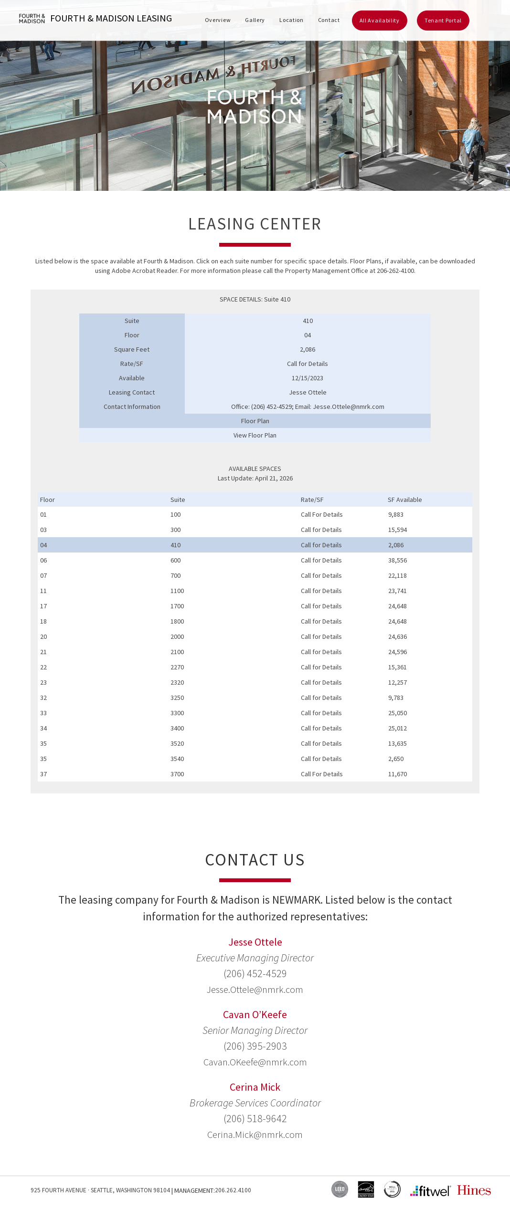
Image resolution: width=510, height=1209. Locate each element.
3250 (177, 697)
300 (175, 529)
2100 (177, 651)
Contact (329, 19)
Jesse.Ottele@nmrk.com (255, 989)
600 (175, 560)
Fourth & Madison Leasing (95, 18)
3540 (177, 758)
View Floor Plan (255, 435)
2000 (177, 636)
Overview (218, 19)
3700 (177, 774)
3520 (177, 743)
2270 (177, 667)
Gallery (255, 19)
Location (291, 19)
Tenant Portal (443, 20)
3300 (177, 713)
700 (175, 575)
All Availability (380, 20)
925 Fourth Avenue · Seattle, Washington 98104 (103, 1190)
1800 (177, 621)
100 (175, 514)
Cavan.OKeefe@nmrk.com (255, 1061)
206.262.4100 (238, 1190)
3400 (177, 728)
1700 (177, 606)
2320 (177, 682)
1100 (177, 590)
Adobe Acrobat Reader (144, 270)
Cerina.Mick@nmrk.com (255, 1134)
